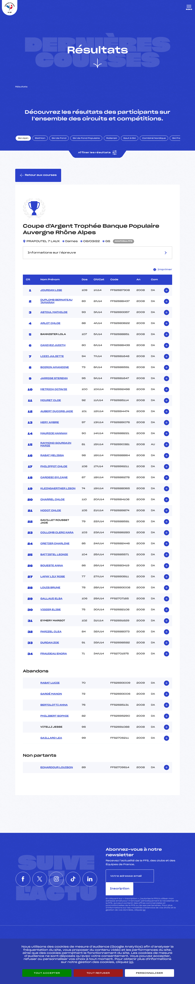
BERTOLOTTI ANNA (54, 706)
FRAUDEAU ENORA (53, 655)
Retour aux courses (38, 176)
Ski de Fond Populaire (87, 139)
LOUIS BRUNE (50, 589)
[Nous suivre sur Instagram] (56, 873)
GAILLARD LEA (51, 739)
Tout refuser (98, 973)
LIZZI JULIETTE (52, 357)
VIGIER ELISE (50, 611)
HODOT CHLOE (50, 512)
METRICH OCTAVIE (53, 390)
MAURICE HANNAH (53, 435)
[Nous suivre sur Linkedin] (91, 873)
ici (144, 898)
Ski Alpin (24, 139)
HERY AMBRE (49, 424)
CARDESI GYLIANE (54, 479)
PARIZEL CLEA (51, 633)
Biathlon (41, 139)
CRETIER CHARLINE (54, 545)
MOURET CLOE (50, 401)
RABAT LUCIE (50, 684)
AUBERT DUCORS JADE (56, 412)
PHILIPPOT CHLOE (53, 468)
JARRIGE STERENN (54, 379)
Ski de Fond (60, 139)
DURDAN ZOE (49, 644)
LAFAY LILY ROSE (52, 578)
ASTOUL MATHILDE (53, 313)
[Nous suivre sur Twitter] (39, 873)
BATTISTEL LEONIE (54, 556)
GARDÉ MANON (51, 695)
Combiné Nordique (155, 139)
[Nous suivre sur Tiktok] (73, 873)
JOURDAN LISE (51, 291)
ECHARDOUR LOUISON (56, 769)
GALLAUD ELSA (51, 600)
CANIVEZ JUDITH (53, 346)
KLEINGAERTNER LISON (57, 490)
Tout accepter (47, 973)
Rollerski (112, 139)
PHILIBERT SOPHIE (54, 717)
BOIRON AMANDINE (54, 368)
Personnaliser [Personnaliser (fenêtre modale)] (149, 973)
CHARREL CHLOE (52, 501)
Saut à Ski (130, 139)
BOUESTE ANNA (51, 567)
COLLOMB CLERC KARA (57, 534)
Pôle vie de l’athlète (145, 936)
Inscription (167, 877)
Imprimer (162, 270)
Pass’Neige (86, 936)
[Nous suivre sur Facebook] (21, 873)
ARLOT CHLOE (50, 324)
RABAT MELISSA (52, 457)
